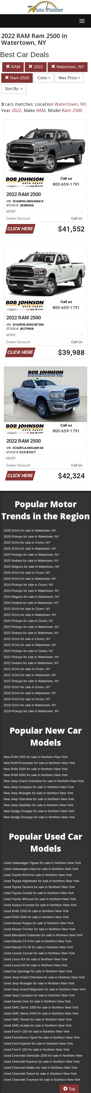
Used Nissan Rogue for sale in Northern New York (39, 923)
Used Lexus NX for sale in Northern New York (35, 965)
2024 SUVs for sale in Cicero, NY (27, 572)
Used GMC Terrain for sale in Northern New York (38, 1019)
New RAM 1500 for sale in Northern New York (36, 757)
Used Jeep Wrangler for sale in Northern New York (39, 983)
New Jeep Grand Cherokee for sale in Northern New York (44, 781)
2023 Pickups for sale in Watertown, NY (31, 627)
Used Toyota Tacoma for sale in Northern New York (39, 887)
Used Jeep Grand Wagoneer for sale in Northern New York (45, 989)
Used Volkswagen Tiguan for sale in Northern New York (42, 863)
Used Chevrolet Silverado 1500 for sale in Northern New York (43, 1056)
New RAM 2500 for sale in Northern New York (36, 769)
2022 (35, 67)
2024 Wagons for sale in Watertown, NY (31, 597)
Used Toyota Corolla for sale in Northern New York (39, 893)
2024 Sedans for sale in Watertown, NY (31, 603)
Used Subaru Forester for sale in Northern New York (40, 905)
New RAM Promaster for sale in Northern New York (39, 763)
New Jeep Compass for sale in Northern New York (39, 787)
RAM (13, 67)
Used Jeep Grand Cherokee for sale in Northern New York (44, 977)
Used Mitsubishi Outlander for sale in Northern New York (43, 935)
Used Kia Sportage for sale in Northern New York (38, 971)
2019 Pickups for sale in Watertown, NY (31, 711)
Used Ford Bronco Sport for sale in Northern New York (42, 1037)
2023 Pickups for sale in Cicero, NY (28, 621)
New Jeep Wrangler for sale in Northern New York (38, 793)
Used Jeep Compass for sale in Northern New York (39, 995)
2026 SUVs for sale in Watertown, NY (30, 530)
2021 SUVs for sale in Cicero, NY (27, 669)
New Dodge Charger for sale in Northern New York (39, 811)
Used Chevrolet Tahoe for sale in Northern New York (40, 1073)
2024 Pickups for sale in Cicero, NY (28, 584)
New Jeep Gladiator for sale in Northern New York (38, 805)
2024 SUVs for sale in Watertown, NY (30, 578)
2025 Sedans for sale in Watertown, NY (31, 560)
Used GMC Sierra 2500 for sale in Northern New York (41, 1013)
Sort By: (14, 88)
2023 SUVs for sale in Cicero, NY (27, 609)
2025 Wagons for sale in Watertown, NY (31, 566)
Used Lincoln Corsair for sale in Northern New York (39, 953)
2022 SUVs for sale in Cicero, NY (27, 639)
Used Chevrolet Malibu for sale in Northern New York (40, 1067)
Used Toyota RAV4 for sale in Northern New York (38, 875)
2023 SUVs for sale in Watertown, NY (30, 615)
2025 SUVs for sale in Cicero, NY (27, 542)
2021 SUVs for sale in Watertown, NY (30, 675)
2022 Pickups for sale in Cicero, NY (28, 651)
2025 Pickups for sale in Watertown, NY (31, 554)
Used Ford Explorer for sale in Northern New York (38, 1043)
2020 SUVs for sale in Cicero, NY (27, 687)
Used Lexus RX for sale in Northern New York (35, 959)
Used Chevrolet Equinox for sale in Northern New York (42, 1061)
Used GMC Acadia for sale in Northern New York (38, 1025)
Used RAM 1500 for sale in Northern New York (36, 911)
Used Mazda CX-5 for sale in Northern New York (37, 941)
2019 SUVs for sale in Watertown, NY (30, 705)
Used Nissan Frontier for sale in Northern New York (39, 929)
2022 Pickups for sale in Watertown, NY (31, 657)
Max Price (69, 78)
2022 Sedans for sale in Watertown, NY (31, 663)
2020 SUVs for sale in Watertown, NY (30, 693)
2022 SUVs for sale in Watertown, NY (30, 645)
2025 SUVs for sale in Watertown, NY (30, 548)
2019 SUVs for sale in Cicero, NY (27, 699)
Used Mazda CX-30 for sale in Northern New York (38, 947)
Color (43, 78)
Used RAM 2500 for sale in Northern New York (36, 917)
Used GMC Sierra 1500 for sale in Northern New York (41, 1007)
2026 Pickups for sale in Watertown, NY (31, 536)
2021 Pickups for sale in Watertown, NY (31, 681)
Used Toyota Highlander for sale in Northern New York (41, 881)
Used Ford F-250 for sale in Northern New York (36, 1049)
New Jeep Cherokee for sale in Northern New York (39, 799)
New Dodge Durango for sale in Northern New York (39, 817)
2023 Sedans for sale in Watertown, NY (31, 633)
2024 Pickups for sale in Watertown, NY (31, 591)
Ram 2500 (17, 78)
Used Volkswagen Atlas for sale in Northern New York (41, 869)
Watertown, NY (67, 67)
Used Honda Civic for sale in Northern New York (37, 1001)
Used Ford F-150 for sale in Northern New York (36, 1031)
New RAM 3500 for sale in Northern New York (36, 775)
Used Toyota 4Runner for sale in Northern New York (40, 899)
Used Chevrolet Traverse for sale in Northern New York (42, 1079)
